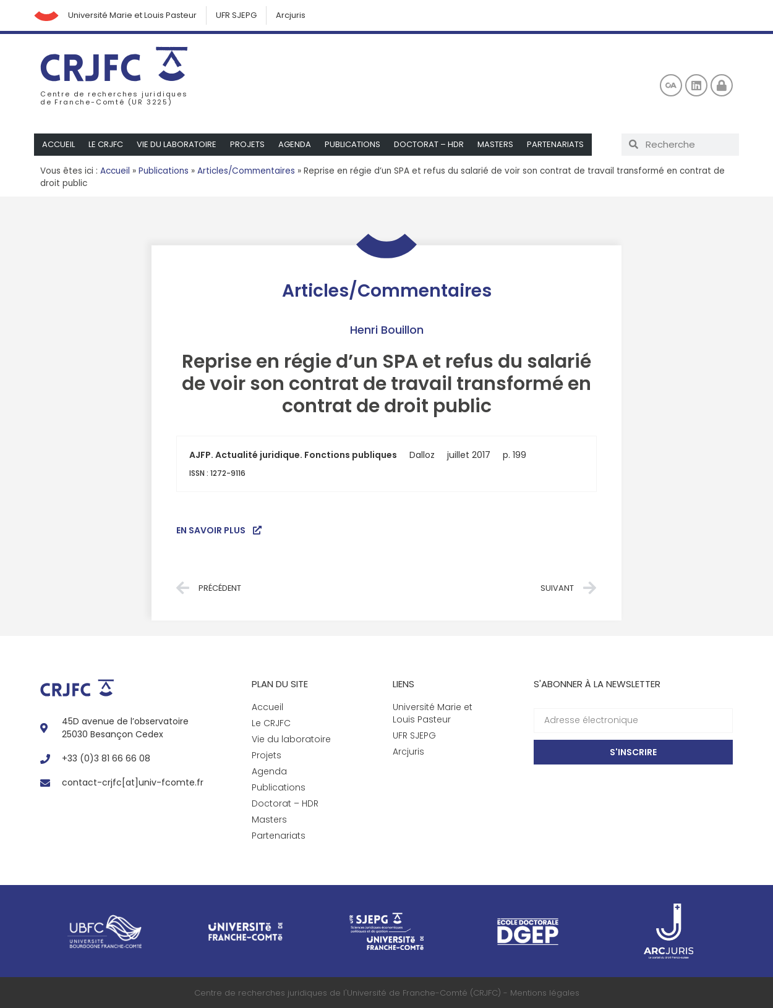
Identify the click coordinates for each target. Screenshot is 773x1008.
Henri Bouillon (387, 329)
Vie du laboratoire (176, 144)
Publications (352, 144)
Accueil (58, 144)
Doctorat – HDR (429, 144)
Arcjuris (290, 15)
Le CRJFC (105, 144)
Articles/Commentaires (246, 171)
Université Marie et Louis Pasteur (132, 15)
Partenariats (555, 144)
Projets (247, 144)
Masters (495, 144)
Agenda (294, 144)
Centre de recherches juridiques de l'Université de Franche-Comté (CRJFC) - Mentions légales (386, 993)
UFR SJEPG (236, 15)
